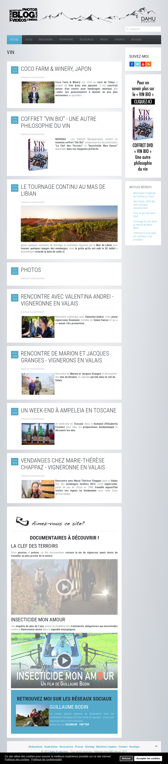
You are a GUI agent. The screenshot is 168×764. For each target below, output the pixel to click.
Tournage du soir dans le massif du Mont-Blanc (145, 225)
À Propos (120, 39)
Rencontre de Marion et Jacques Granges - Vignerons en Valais (65, 357)
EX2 (111, 751)
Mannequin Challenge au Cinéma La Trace (144, 195)
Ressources (87, 39)
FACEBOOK (71, 724)
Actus (28, 39)
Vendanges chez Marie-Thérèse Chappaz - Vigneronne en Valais (63, 464)
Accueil (14, 39)
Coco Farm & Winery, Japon (56, 68)
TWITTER (84, 724)
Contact (122, 746)
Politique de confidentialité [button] (46, 759)
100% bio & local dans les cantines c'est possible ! (144, 236)
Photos (31, 270)
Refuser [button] (126, 758)
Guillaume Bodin (69, 707)
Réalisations (46, 39)
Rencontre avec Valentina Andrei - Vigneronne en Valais (67, 300)
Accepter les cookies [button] (148, 758)
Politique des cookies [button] (17, 759)
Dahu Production (59, 751)
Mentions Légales (106, 746)
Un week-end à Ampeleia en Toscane (68, 410)
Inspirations (66, 39)
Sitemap (89, 746)
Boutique (136, 39)
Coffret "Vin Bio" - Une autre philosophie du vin (58, 122)
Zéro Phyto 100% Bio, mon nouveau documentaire (144, 205)
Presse (104, 39)
